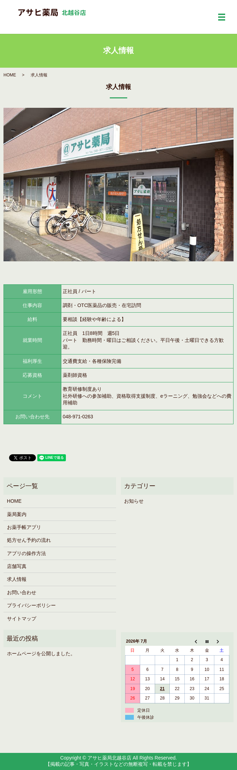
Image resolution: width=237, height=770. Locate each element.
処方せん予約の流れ (29, 540)
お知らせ (134, 501)
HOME (9, 75)
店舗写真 (16, 566)
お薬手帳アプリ (24, 527)
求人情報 (16, 579)
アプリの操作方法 (26, 553)
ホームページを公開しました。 (41, 653)
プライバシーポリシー (31, 605)
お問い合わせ (21, 592)
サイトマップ (21, 618)
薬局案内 (16, 514)
